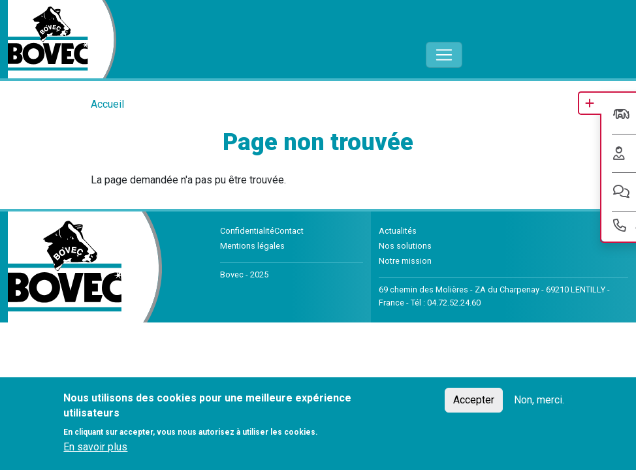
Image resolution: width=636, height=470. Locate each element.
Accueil (107, 104)
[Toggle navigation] (444, 55)
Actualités (398, 231)
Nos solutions (405, 246)
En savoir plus (95, 447)
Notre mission (405, 261)
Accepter (473, 400)
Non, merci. (539, 400)
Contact (289, 231)
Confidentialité (247, 231)
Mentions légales (252, 246)
